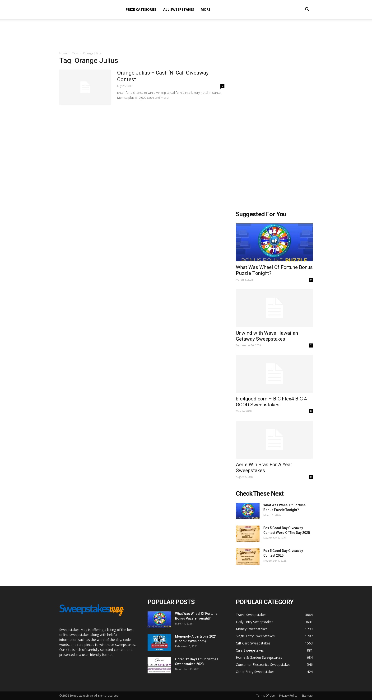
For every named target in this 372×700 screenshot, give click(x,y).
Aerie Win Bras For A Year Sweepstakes (264, 467)
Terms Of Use (265, 696)
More (205, 9)
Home (63, 53)
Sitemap (307, 696)
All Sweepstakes (178, 9)
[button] (307, 10)
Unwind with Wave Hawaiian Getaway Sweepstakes (267, 336)
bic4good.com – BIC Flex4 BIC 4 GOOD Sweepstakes (271, 402)
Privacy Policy (288, 696)
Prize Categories (141, 9)
